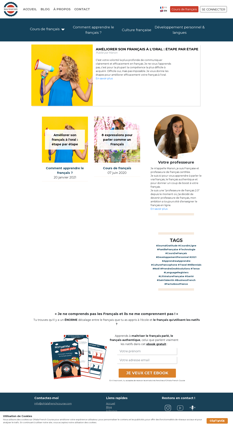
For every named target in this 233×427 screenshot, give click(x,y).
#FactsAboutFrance (176, 284)
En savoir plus (104, 78)
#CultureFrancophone (164, 264)
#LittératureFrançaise (171, 276)
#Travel (182, 264)
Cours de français (184, 9)
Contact (82, 9)
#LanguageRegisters (176, 272)
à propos (111, 411)
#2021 (192, 257)
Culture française (136, 30)
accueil (110, 403)
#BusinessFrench (185, 280)
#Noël (156, 268)
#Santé (189, 276)
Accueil (30, 9)
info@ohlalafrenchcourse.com (53, 403)
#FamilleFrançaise (167, 249)
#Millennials (194, 264)
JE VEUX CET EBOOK (147, 373)
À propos (62, 9)
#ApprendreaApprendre (176, 261)
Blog (45, 9)
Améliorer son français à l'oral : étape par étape (147, 49)
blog (109, 407)
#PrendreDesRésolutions (175, 268)
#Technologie (187, 249)
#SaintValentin (165, 280)
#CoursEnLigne (187, 245)
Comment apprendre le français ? (93, 30)
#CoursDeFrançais (176, 253)
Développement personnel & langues (180, 30)
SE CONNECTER (213, 9)
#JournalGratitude (167, 245)
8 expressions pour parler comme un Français (117, 139)
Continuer (217, 420)
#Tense (195, 268)
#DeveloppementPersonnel (172, 257)
